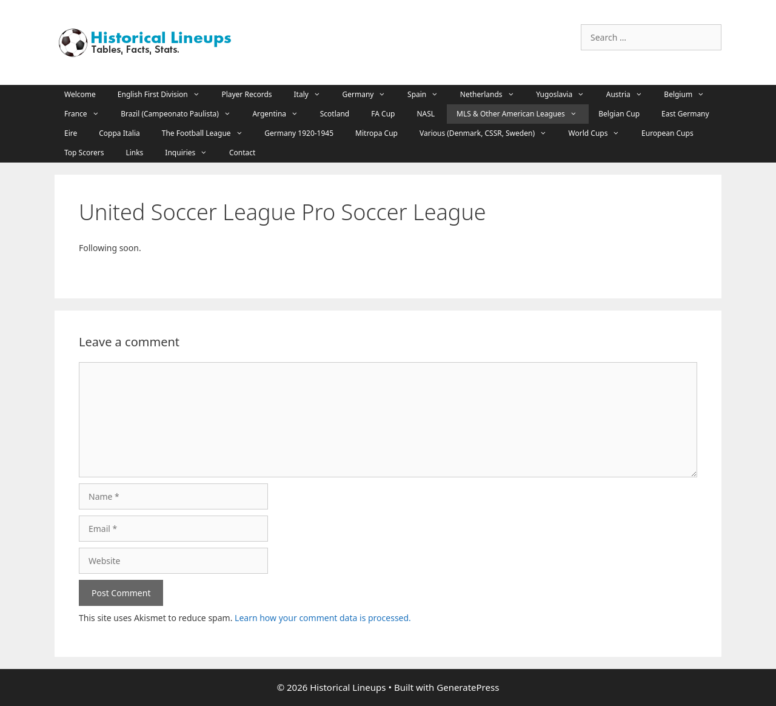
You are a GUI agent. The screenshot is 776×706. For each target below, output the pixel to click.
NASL (425, 114)
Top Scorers (84, 152)
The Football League (208, 133)
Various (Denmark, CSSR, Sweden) (489, 133)
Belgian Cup (619, 114)
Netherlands (493, 94)
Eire (70, 133)
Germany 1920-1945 (298, 133)
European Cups (667, 133)
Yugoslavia (566, 94)
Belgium (690, 94)
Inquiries (192, 153)
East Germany (685, 114)
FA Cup (383, 114)
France (87, 114)
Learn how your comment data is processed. (323, 618)
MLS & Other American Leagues (523, 114)
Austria (630, 94)
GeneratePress (467, 687)
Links (134, 152)
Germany (370, 94)
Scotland (335, 114)
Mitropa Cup (376, 133)
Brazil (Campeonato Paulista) (181, 114)
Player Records (246, 94)
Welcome (80, 94)
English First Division (165, 94)
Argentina (281, 114)
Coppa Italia (119, 133)
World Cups (600, 133)
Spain (428, 94)
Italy (313, 94)
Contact (242, 152)
